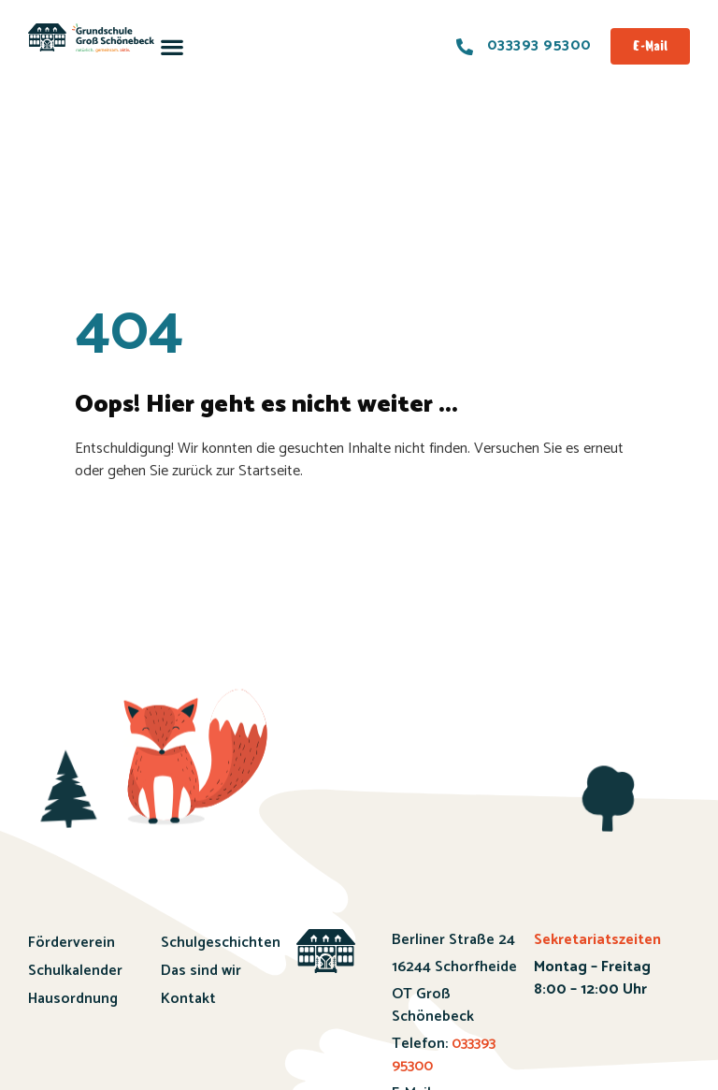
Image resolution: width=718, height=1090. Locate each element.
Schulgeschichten (210, 942)
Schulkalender (75, 970)
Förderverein (71, 942)
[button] (172, 46)
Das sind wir (201, 970)
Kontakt (188, 998)
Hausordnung (73, 998)
